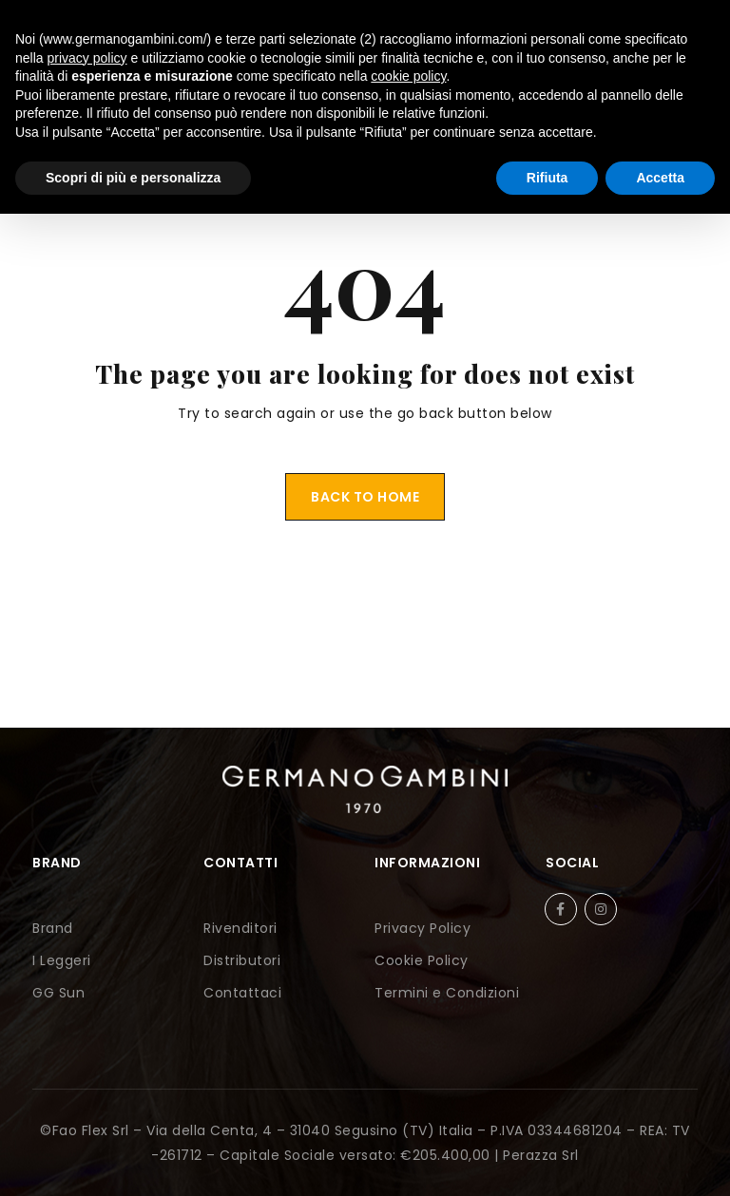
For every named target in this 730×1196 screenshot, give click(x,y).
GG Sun (58, 992)
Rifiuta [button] (547, 177)
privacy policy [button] (86, 58)
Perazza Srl (541, 1155)
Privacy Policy (423, 928)
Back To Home (365, 496)
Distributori (241, 960)
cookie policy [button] (408, 76)
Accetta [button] (660, 177)
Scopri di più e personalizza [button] (133, 177)
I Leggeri (61, 960)
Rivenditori (240, 928)
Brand (52, 928)
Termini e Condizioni (447, 992)
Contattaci (242, 992)
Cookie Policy (422, 960)
